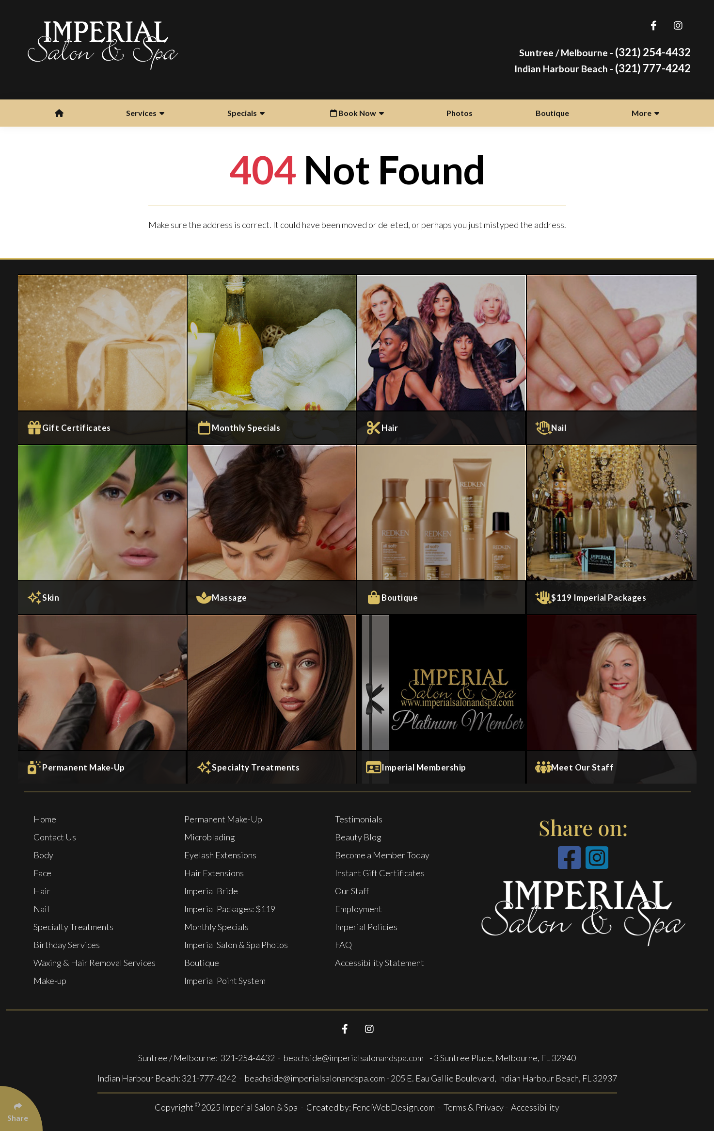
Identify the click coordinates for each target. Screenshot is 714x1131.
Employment (358, 908)
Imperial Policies (366, 926)
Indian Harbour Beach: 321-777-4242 (166, 1078)
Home (44, 819)
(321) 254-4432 (605, 52)
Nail (41, 908)
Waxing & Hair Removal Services (94, 962)
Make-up (49, 980)
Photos (459, 112)
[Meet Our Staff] (612, 699)
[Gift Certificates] (103, 359)
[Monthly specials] (272, 359)
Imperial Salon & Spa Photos (236, 944)
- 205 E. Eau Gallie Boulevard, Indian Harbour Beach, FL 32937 (501, 1078)
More (645, 112)
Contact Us (54, 837)
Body (43, 855)
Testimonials (358, 819)
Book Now (357, 112)
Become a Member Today (382, 855)
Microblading (209, 837)
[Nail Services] (612, 359)
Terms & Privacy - (476, 1107)
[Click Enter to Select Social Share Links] (21, 1108)
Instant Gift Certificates (380, 873)
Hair (41, 890)
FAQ (343, 944)
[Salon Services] (442, 359)
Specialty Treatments (73, 926)
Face (42, 873)
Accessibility (535, 1107)
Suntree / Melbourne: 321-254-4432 (207, 1057)
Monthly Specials (216, 926)
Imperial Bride (211, 890)
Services (145, 112)
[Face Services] (103, 529)
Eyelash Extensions (220, 855)
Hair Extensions (214, 873)
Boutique (552, 112)
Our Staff (352, 890)
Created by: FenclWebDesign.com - (375, 1107)
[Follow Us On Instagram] (678, 25)
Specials (246, 112)
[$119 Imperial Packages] (612, 529)
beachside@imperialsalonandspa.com (354, 1057)
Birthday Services (66, 944)
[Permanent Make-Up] (103, 699)
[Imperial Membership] (442, 699)
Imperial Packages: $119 (229, 908)
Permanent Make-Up (223, 819)
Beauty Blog (358, 837)
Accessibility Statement (379, 962)
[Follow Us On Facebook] (654, 25)
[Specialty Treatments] (272, 699)
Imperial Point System (225, 980)
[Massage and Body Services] (272, 529)
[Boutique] (442, 529)
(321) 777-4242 (602, 68)
